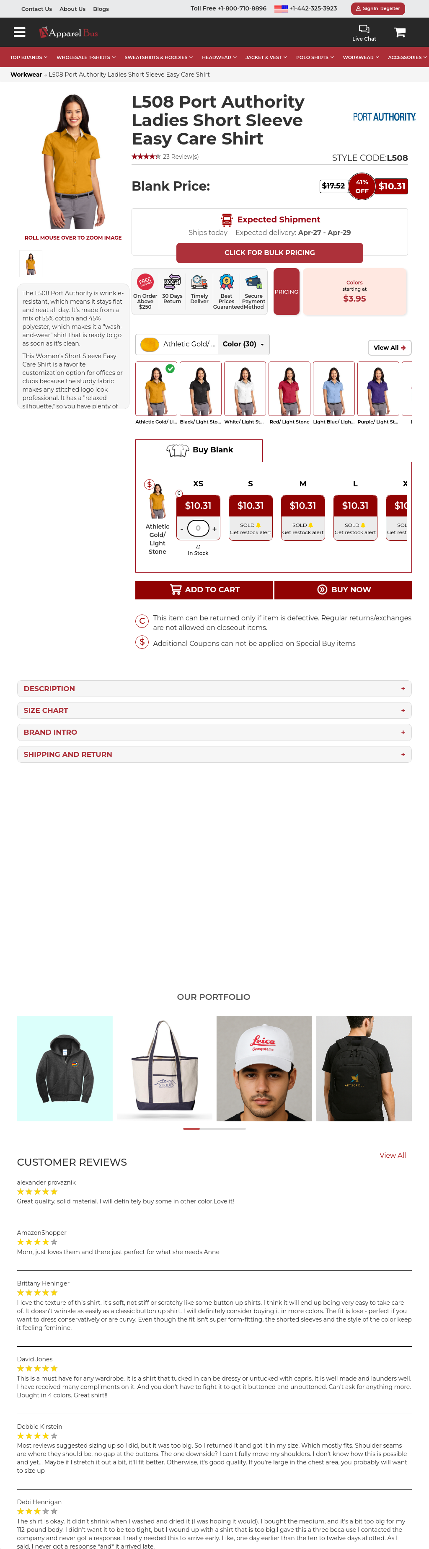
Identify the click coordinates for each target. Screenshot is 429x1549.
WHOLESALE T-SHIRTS (83, 57)
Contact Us (36, 8)
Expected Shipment (269, 220)
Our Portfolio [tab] (213, 997)
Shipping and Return (68, 754)
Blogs (101, 8)
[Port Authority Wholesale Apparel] (384, 117)
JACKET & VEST (264, 57)
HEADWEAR (216, 57)
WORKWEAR (358, 57)
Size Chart (46, 710)
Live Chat (364, 33)
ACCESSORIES (404, 57)
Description (49, 688)
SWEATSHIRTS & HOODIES (155, 57)
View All (386, 347)
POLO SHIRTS (312, 57)
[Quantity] (198, 528)
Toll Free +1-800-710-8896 (228, 8)
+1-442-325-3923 (305, 8)
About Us (72, 8)
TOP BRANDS (26, 57)
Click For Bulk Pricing (270, 253)
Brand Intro (51, 732)
